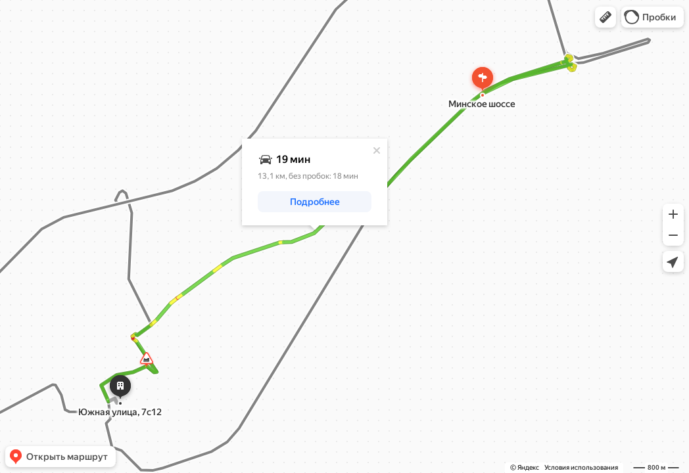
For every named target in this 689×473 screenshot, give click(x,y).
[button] (605, 17)
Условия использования (581, 467)
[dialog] (314, 182)
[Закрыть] (376, 150)
